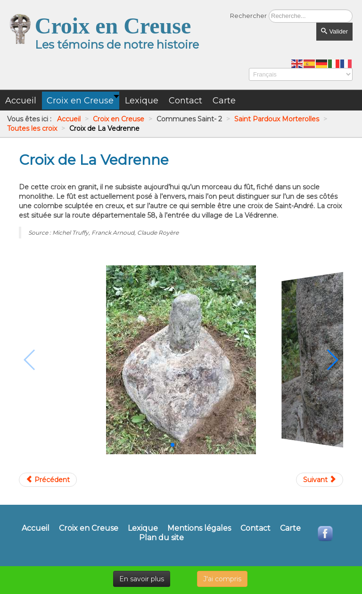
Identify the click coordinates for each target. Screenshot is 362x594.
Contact (255, 528)
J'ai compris (222, 579)
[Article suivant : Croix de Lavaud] (319, 480)
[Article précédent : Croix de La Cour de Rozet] (48, 480)
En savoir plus (141, 579)
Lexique (143, 528)
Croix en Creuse (88, 528)
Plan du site (161, 538)
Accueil (35, 528)
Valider (334, 31)
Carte (290, 528)
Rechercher (248, 15)
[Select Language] (301, 74)
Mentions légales (199, 528)
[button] (172, 445)
